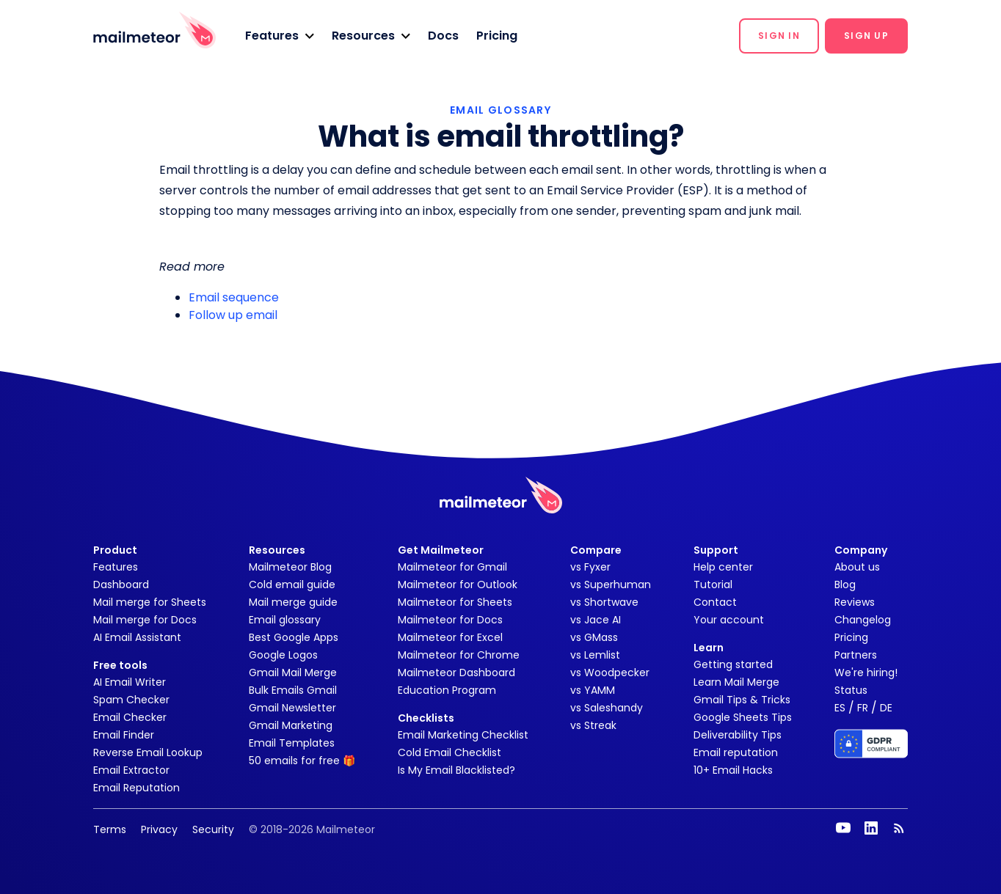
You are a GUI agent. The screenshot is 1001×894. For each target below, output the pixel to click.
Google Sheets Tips (743, 717)
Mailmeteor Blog (290, 567)
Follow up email (233, 315)
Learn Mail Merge (736, 682)
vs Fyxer (590, 567)
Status (850, 690)
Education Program (447, 690)
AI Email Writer (129, 682)
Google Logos (283, 655)
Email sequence (234, 297)
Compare (596, 550)
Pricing (496, 35)
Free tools (120, 665)
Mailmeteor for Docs (450, 619)
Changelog (862, 619)
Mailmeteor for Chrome (459, 655)
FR (862, 707)
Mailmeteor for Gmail (452, 567)
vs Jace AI (595, 619)
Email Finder (123, 735)
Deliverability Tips (738, 735)
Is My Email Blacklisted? (456, 770)
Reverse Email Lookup (148, 752)
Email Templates (292, 743)
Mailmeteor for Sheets (455, 602)
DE (886, 707)
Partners (855, 655)
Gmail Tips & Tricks (742, 699)
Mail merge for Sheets (149, 602)
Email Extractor (131, 770)
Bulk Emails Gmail (293, 690)
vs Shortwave (604, 602)
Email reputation (736, 752)
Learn (709, 647)
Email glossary (285, 619)
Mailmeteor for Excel (450, 637)
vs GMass (594, 637)
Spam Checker (131, 699)
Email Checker (130, 717)
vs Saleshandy (606, 707)
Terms (109, 829)
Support (716, 550)
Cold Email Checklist (449, 752)
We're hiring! (866, 672)
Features (115, 567)
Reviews (854, 602)
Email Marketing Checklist (463, 735)
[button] (279, 36)
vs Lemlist (595, 655)
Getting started (733, 664)
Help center (723, 567)
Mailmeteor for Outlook (457, 584)
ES (839, 707)
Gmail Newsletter (292, 707)
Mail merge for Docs (145, 619)
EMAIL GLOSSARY (500, 110)
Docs (443, 35)
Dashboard (121, 584)
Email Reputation (136, 787)
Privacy (159, 829)
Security (213, 829)
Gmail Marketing (290, 725)
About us (857, 567)
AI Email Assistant (137, 637)
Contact (715, 602)
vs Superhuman (610, 584)
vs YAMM (592, 690)
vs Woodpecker (609, 672)
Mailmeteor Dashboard (456, 672)
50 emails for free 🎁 (302, 760)
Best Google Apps (293, 637)
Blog (845, 584)
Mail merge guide (293, 602)
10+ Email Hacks (733, 770)
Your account (729, 619)
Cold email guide (292, 584)
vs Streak (593, 725)
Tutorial (713, 584)
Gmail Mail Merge (293, 672)
